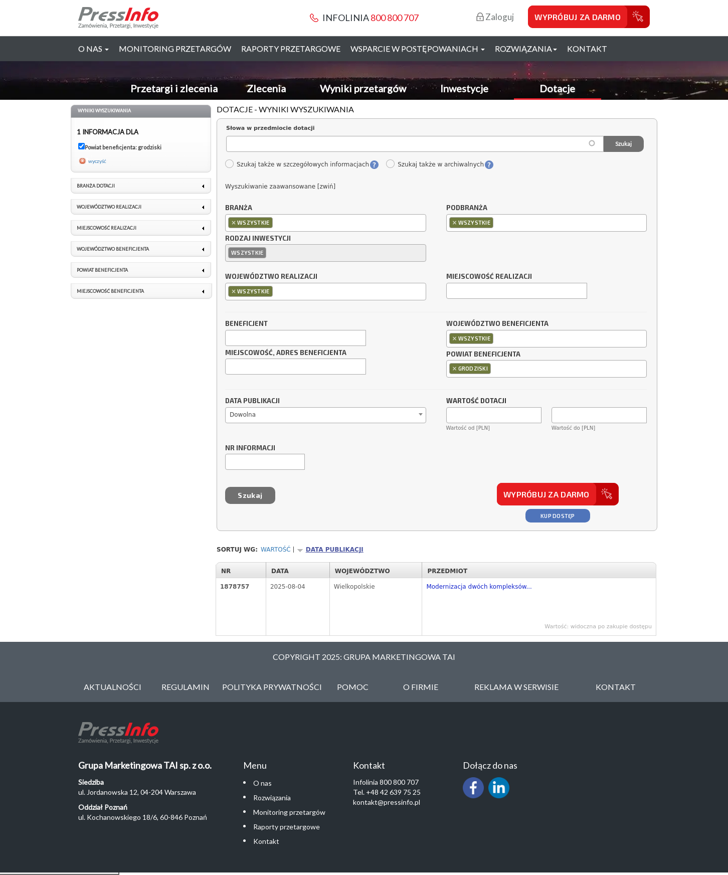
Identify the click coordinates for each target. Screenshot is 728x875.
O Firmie (420, 686)
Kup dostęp (557, 515)
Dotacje (557, 88)
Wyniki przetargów (363, 88)
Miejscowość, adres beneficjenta (285, 353)
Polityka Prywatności (272, 686)
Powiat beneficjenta (483, 354)
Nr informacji (250, 448)
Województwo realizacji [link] (109, 207)
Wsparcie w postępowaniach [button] (417, 48)
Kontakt (587, 48)
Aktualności (112, 686)
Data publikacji (252, 401)
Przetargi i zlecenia (174, 88)
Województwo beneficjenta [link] (113, 249)
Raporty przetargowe (290, 48)
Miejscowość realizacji (489, 276)
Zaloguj (495, 17)
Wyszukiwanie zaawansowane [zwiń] (280, 186)
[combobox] (325, 223)
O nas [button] (93, 48)
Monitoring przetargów (175, 48)
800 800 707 (395, 17)
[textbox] (277, 222)
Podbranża (466, 208)
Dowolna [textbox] (243, 414)
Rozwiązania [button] (526, 48)
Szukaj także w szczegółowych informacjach (297, 164)
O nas (262, 783)
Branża (238, 208)
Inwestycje (464, 88)
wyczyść (97, 161)
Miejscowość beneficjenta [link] (110, 291)
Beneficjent (246, 323)
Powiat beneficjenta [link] (102, 270)
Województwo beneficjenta (497, 323)
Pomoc (353, 686)
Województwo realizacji (271, 276)
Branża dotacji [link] (96, 186)
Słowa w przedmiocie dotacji (270, 128)
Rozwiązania (272, 797)
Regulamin (185, 686)
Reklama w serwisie (516, 686)
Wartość (276, 549)
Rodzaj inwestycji (258, 238)
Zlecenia (266, 88)
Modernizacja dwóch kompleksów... (479, 586)
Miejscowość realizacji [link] (106, 228)
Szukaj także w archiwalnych (434, 164)
